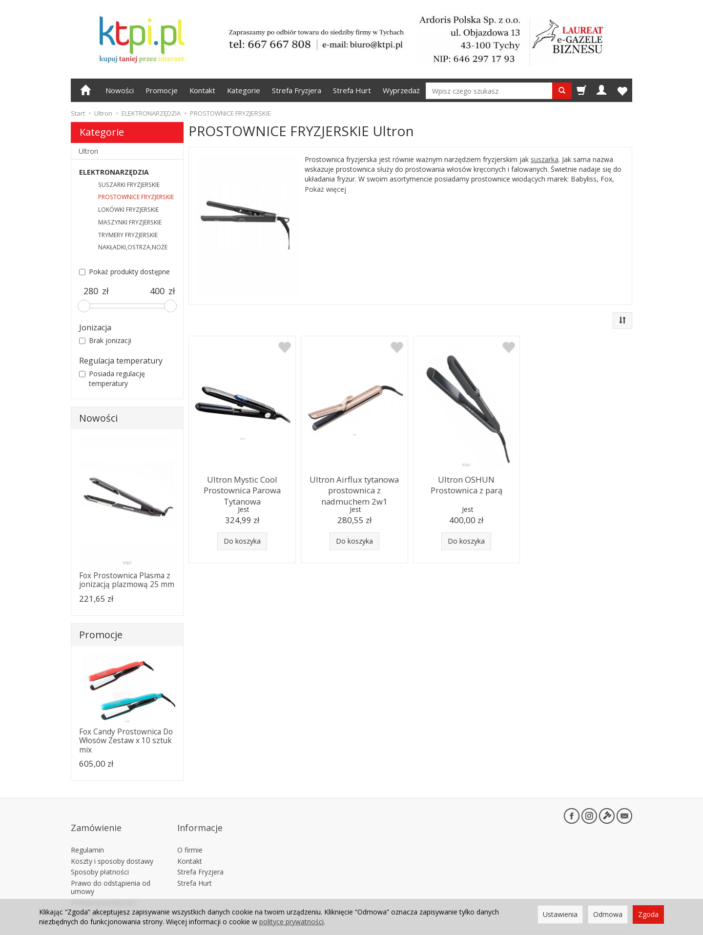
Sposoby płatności (100, 855)
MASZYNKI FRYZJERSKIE (130, 222)
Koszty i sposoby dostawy (112, 844)
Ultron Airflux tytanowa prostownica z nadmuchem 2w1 (354, 487)
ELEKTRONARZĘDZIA (114, 172)
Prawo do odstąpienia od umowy (110, 870)
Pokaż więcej (325, 189)
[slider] (84, 306)
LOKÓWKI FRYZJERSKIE (128, 209)
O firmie (190, 832)
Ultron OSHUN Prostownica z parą (466, 482)
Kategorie (243, 90)
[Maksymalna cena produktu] (156, 291)
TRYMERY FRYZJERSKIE (128, 235)
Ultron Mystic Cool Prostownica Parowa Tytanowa (242, 487)
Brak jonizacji (105, 340)
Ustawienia (560, 914)
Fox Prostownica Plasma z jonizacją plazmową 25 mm (126, 579)
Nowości (119, 90)
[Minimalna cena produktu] (90, 291)
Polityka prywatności (103, 885)
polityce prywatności (291, 921)
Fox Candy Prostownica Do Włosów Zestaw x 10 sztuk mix (126, 741)
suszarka (544, 159)
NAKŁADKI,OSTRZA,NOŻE (132, 247)
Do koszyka (242, 541)
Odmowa (607, 914)
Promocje (161, 90)
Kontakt (202, 90)
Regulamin (87, 832)
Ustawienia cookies (101, 896)
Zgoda (648, 914)
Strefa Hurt (352, 90)
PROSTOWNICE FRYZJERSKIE (136, 197)
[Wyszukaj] (562, 90)
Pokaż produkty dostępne (124, 271)
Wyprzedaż (401, 90)
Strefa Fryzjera (296, 90)
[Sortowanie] (622, 320)
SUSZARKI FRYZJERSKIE (129, 185)
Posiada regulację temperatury (112, 378)
